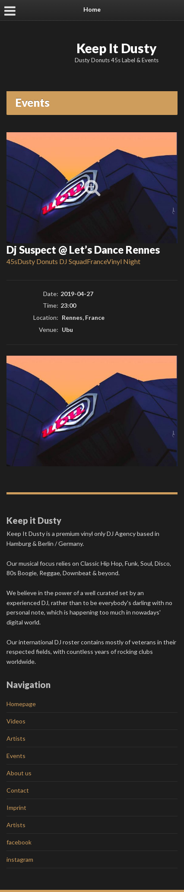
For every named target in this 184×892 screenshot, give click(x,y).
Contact (17, 790)
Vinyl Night (123, 261)
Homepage (21, 703)
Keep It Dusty (116, 48)
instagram (19, 859)
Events (15, 755)
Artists (15, 738)
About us (19, 773)
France (97, 261)
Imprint (16, 807)
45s (11, 261)
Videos (15, 721)
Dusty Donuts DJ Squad (52, 261)
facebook (19, 842)
